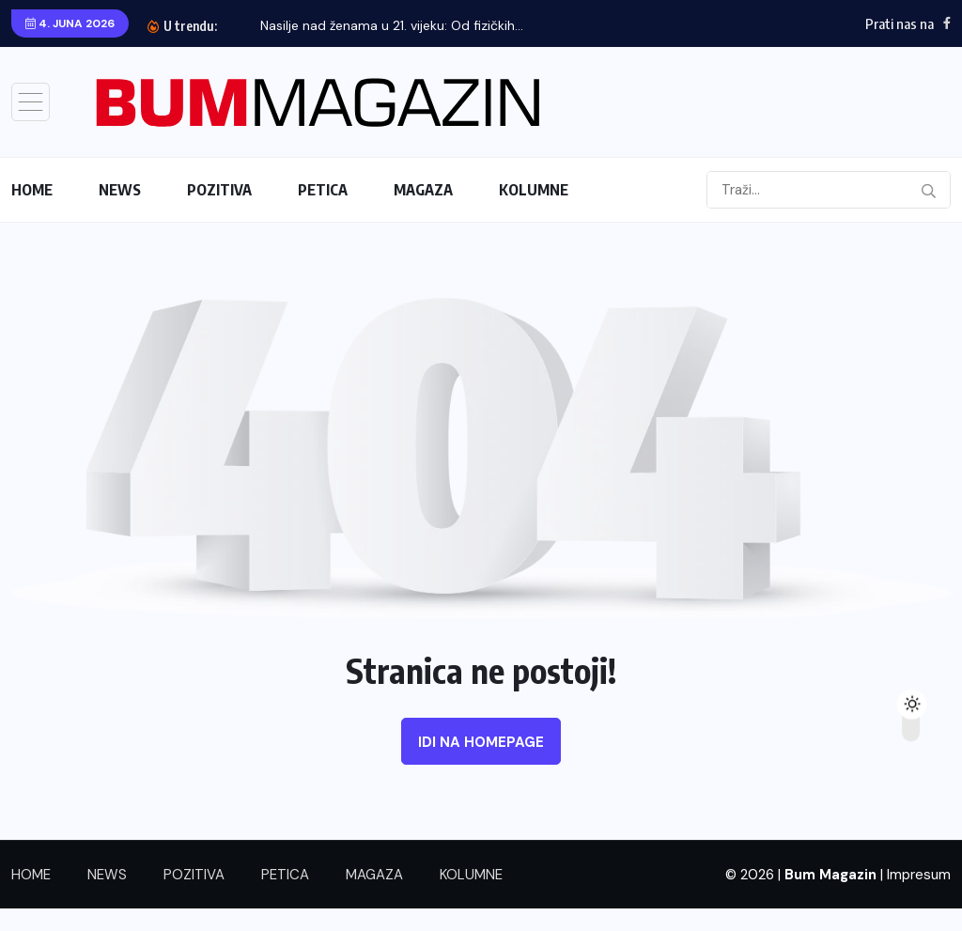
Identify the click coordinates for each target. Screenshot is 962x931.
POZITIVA (219, 189)
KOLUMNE (533, 189)
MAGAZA (423, 189)
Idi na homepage (481, 742)
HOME (32, 189)
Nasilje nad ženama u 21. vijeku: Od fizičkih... (391, 25)
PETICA (323, 189)
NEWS (120, 189)
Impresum (919, 874)
